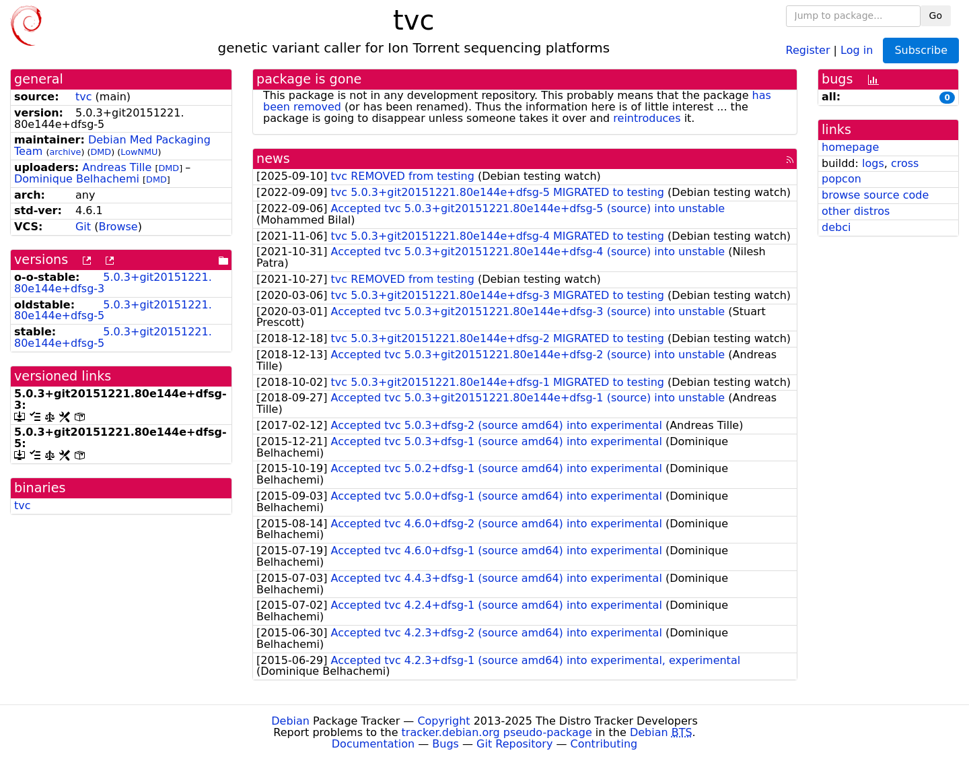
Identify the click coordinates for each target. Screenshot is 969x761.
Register (808, 49)
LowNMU (138, 152)
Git (83, 226)
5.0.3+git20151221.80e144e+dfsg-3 (113, 283)
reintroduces (646, 118)
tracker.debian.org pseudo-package (497, 732)
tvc (83, 96)
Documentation (373, 743)
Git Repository (514, 743)
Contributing (604, 743)
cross (905, 163)
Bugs (445, 743)
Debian (290, 721)
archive (65, 152)
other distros (856, 211)
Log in (856, 49)
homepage (850, 147)
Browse (117, 226)
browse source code (875, 195)
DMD (100, 152)
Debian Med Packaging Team (112, 145)
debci (836, 227)
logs (873, 163)
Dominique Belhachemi (76, 178)
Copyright (443, 721)
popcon (841, 178)
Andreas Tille (116, 167)
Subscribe (920, 50)
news (273, 158)
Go (935, 15)
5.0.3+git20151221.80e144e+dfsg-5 (113, 310)
